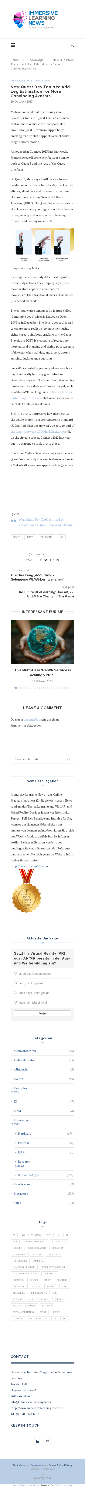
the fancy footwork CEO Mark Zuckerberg (39, 431)
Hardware (46, 1133)
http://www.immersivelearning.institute (37, 1407)
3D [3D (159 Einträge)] (14, 1234)
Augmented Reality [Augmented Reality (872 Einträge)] (34, 1240)
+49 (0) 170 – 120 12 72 (25, 1413)
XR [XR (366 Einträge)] (64, 1317)
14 (65, 688)
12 (58, 688)
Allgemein (44, 1068)
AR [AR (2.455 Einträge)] (67, 1234)
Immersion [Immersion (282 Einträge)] (39, 1260)
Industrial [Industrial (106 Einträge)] (50, 1272)
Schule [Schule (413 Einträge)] (59, 1298)
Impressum (37, 1464)
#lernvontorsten (44, 1050)
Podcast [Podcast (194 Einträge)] (17, 1298)
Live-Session (44, 1183)
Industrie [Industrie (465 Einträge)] (18, 1279)
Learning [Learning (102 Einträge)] (62, 1279)
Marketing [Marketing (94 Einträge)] (19, 1285)
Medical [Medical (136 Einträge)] (36, 1285)
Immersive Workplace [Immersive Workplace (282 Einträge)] (53, 1266)
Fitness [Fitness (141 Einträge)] (37, 1253)
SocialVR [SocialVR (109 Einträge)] (47, 1304)
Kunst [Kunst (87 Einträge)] (47, 1279)
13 (61, 688)
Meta (30, 537)
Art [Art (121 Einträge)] (15, 1240)
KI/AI (44, 1110)
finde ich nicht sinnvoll (32, 1002)
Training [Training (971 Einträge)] (18, 1317)
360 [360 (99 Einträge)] (23, 1234)
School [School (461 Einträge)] (45, 1298)
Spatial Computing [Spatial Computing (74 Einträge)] (23, 1311)
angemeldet (32, 719)
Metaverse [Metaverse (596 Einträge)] (19, 1292)
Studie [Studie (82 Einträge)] (56, 1311)
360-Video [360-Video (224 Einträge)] (36, 1234)
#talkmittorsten (44, 1059)
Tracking (46, 537)
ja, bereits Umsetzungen (34, 973)
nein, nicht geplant (30, 983)
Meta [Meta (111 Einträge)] (65, 1285)
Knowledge (36, 60)
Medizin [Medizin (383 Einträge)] (51, 1285)
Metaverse (44, 1193)
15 (69, 688)
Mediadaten (19, 1464)
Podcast (46, 1142)
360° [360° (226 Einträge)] (49, 1234)
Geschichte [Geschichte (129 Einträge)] (53, 1253)
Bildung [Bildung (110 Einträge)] (17, 1247)
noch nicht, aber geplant (34, 992)
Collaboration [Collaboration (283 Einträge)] (37, 1247)
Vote (42, 1012)
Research (24, 1161)
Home (15, 60)
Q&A (46, 1151)
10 (50, 688)
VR (61, 537)
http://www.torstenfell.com (29, 866)
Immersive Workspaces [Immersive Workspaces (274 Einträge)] (25, 1272)
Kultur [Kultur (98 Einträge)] (34, 1279)
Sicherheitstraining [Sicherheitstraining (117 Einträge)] (24, 1304)
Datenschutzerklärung (60, 1464)
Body (16, 537)
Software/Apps (40, 80)
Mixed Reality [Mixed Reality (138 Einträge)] (39, 1292)
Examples (20, 1087)
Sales (44, 1202)
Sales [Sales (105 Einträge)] (31, 1298)
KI (44, 1100)
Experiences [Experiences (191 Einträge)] (19, 1253)
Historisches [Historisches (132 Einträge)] (20, 1260)
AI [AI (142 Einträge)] (58, 1234)
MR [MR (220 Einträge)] (55, 1292)
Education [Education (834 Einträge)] (58, 1247)
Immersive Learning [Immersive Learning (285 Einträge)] (24, 1266)
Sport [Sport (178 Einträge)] (43, 1311)
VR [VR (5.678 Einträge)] (55, 1317)
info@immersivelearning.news (31, 1401)
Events (44, 1078)
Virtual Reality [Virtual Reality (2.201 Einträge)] (38, 1317)
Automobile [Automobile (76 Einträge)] (59, 1240)
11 (54, 688)
